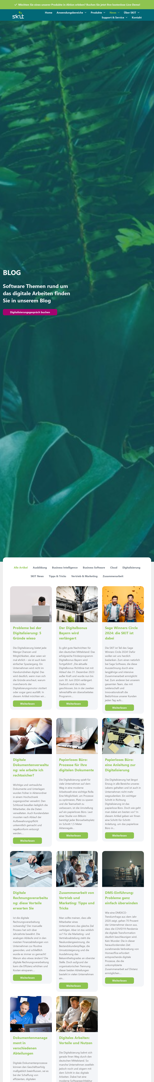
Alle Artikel (21, 567)
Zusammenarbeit (113, 576)
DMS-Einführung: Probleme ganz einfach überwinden (121, 897)
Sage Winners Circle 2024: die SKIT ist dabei (121, 632)
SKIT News (37, 576)
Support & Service (114, 17)
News (115, 12)
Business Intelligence (65, 567)
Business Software (94, 567)
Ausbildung (40, 567)
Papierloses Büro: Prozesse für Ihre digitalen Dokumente (76, 764)
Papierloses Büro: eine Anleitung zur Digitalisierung (120, 764)
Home (48, 12)
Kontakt (137, 17)
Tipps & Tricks (57, 576)
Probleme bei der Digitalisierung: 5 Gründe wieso (27, 632)
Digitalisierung (131, 567)
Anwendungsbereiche (71, 12)
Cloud (113, 567)
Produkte (98, 12)
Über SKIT (131, 12)
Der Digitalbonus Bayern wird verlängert (73, 632)
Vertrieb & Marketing (84, 576)
